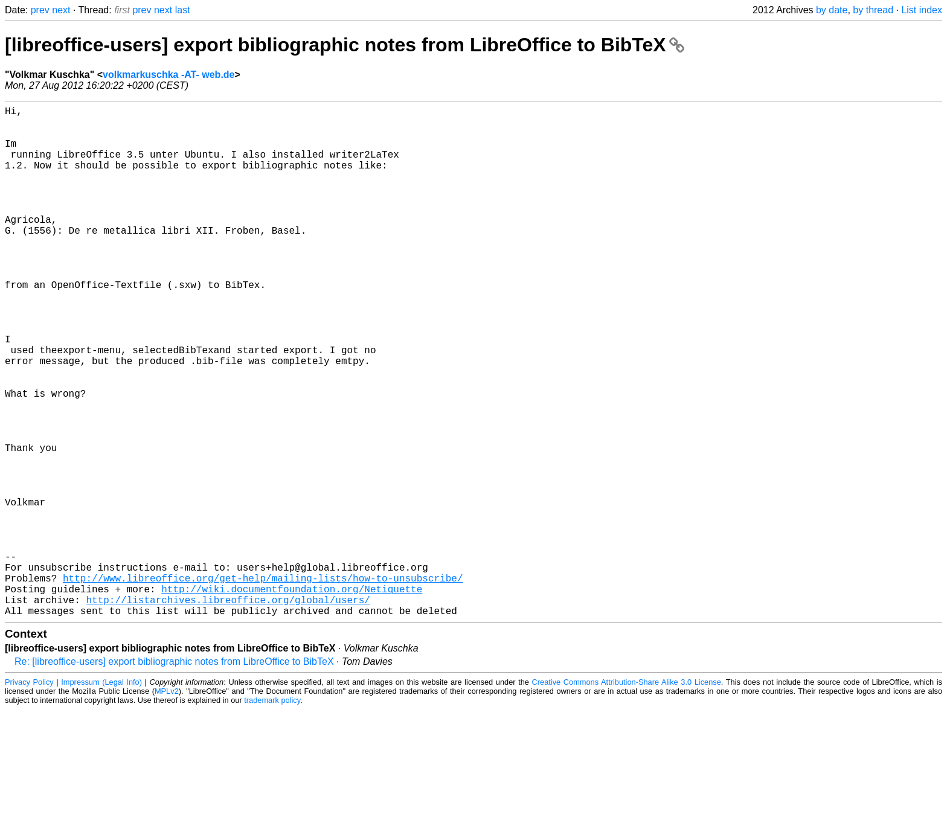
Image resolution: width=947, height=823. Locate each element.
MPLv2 (167, 804)
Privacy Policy (29, 795)
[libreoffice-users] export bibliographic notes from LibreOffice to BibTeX (344, 45)
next (61, 10)
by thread (873, 10)
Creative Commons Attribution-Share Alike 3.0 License (626, 795)
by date (831, 10)
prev (40, 10)
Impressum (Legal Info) (101, 795)
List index (921, 10)
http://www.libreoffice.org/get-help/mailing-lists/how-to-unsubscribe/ (263, 684)
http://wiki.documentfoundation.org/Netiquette (291, 697)
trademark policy (272, 813)
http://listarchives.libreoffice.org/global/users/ (228, 710)
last (182, 10)
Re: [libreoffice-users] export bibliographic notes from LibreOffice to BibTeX (174, 775)
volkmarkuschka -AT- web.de (168, 74)
